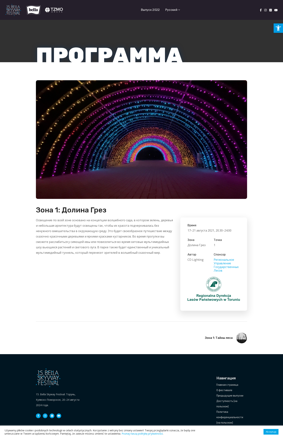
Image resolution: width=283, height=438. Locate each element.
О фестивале (224, 390)
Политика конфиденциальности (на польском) (229, 417)
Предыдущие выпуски (229, 395)
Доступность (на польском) (226, 404)
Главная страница (227, 384)
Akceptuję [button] (271, 431)
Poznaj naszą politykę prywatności (142, 433)
